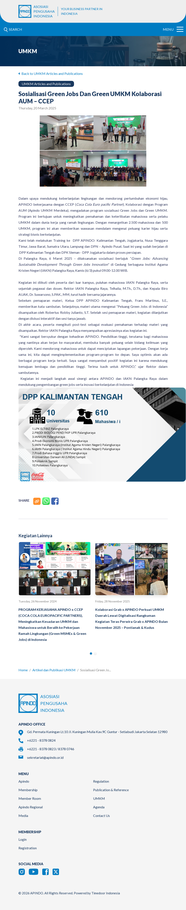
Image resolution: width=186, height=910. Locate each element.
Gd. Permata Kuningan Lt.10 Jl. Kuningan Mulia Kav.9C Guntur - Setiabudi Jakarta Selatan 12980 (97, 732)
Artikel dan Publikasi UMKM (54, 670)
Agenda (98, 807)
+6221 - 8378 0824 (41, 740)
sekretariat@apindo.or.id (45, 757)
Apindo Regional (30, 807)
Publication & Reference (111, 790)
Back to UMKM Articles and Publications (50, 73)
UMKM (99, 798)
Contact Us (101, 815)
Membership (28, 790)
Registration (27, 848)
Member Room (29, 798)
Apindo (23, 781)
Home (23, 670)
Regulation (101, 781)
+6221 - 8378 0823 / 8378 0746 (50, 749)
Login (22, 839)
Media (23, 815)
